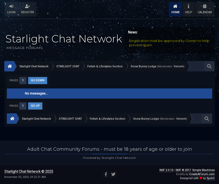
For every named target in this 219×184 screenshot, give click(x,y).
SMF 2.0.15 (166, 170)
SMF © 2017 (183, 170)
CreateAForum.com (202, 174)
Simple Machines (203, 170)
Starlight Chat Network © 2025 (28, 172)
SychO (211, 178)
